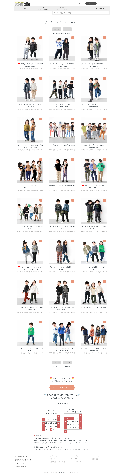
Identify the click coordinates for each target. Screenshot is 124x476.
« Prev (57, 29)
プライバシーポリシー (56, 459)
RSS (72, 459)
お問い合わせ (96, 459)
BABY (24, 8)
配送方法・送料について (23, 460)
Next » (67, 29)
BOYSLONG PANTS (43, 8)
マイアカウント (96, 456)
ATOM (76, 459)
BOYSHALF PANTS (62, 8)
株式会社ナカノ (63, 472)
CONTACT (100, 8)
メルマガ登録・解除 (76, 462)
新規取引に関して (21, 467)
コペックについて (21, 463)
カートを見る (74, 456)
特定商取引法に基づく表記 (57, 462)
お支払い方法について (22, 456)
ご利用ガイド (53, 456)
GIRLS (81, 8)
